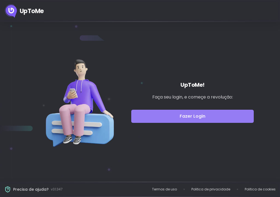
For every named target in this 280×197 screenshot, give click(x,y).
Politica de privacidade (210, 189)
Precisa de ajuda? (31, 189)
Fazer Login (192, 116)
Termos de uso (164, 189)
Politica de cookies (260, 189)
